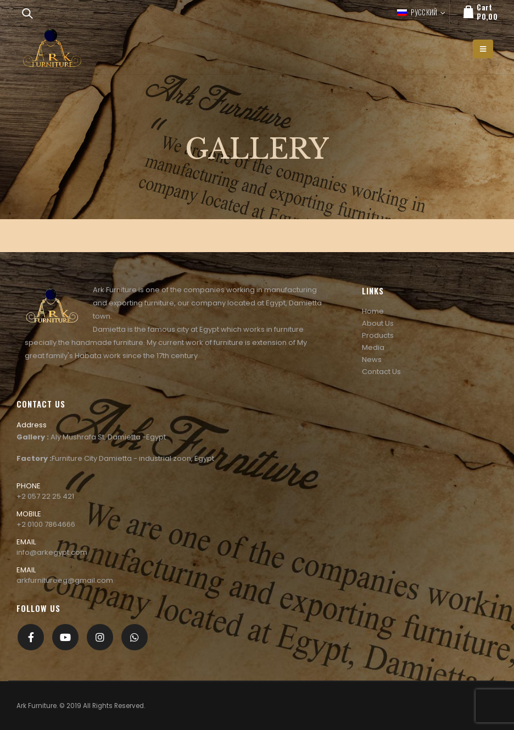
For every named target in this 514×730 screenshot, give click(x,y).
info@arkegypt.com (51, 552)
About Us (378, 323)
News (372, 359)
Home (373, 311)
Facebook (31, 637)
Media (373, 347)
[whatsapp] (134, 637)
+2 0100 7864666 (45, 524)
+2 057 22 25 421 (45, 496)
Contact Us (381, 371)
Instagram (100, 637)
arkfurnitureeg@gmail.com (64, 580)
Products (378, 335)
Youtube (65, 637)
